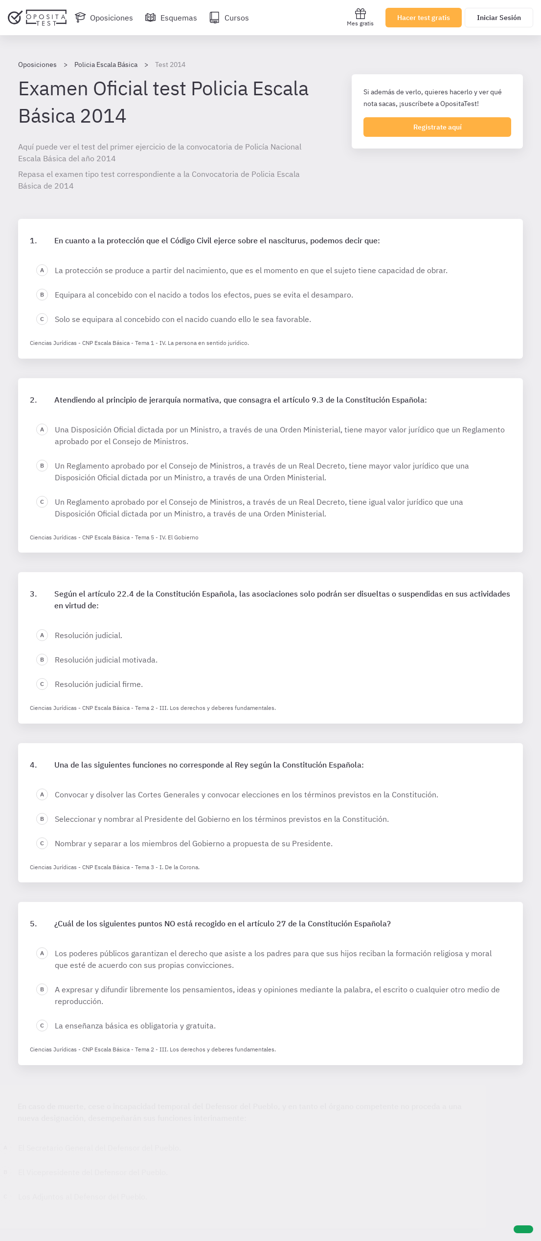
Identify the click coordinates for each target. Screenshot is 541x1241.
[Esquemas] (171, 17)
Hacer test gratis (423, 17)
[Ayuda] (523, 1229)
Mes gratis (360, 17)
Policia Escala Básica (105, 64)
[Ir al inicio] (37, 17)
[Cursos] (229, 17)
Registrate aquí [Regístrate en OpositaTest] (437, 127)
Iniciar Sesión (499, 17)
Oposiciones (37, 64)
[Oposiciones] (103, 17)
